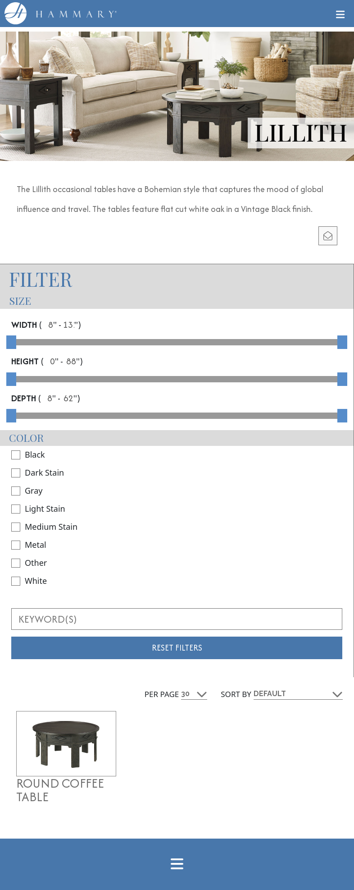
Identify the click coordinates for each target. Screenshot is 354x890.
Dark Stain (37, 472)
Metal (28, 545)
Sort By (236, 694)
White (29, 581)
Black (28, 454)
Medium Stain (44, 527)
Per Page (162, 694)
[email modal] (327, 235)
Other (29, 563)
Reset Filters (177, 648)
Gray (26, 490)
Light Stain (38, 509)
